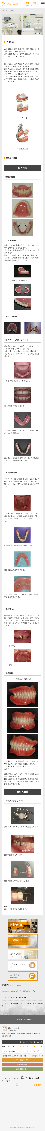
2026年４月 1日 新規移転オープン (23, 991)
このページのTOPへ (22, 1019)
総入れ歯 (23, 118)
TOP (3, 11)
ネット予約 (34, 5)
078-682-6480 (30, 1077)
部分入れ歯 (23, 149)
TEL (27, 5)
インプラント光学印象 (18, 997)
